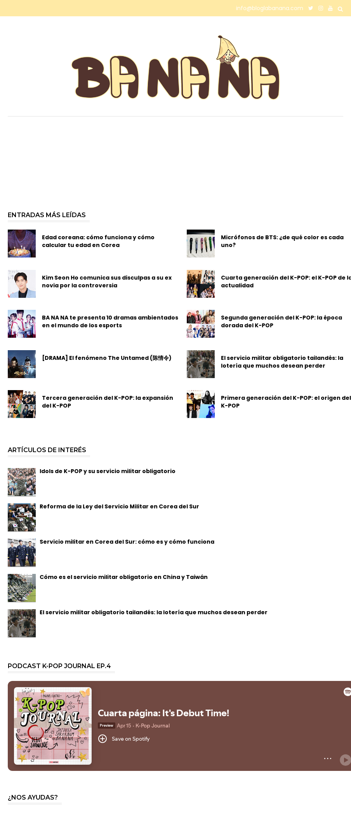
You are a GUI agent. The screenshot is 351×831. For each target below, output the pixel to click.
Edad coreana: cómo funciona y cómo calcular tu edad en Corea (98, 241)
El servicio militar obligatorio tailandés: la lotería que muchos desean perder (154, 612)
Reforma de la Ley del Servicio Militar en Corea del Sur (119, 506)
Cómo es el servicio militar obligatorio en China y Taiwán (124, 577)
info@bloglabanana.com (269, 8)
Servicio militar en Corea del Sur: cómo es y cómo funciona (127, 542)
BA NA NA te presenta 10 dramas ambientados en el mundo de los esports (110, 321)
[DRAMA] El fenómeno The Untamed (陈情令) (107, 358)
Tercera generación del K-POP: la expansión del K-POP (107, 401)
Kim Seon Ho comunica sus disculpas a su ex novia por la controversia (107, 281)
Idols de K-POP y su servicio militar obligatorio (108, 471)
